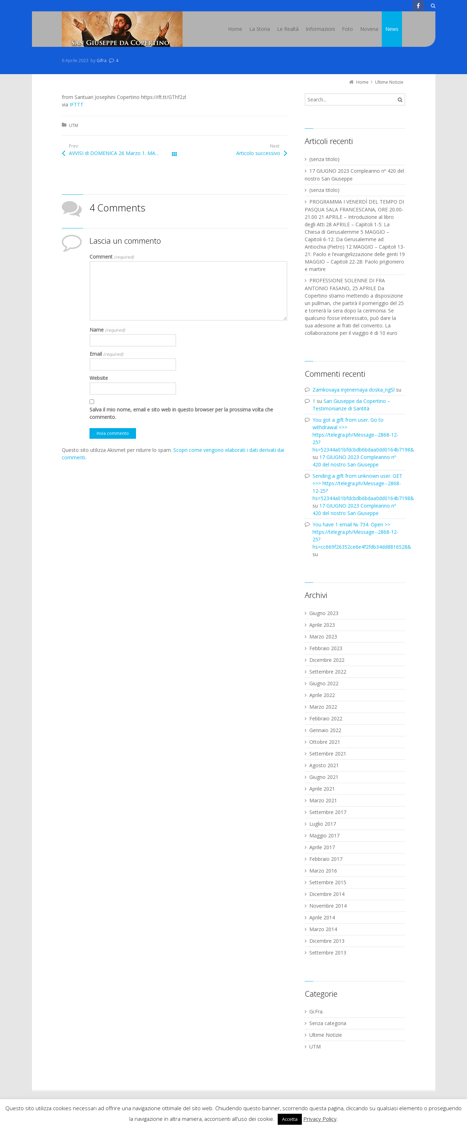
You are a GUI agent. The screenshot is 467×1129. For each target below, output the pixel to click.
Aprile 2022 (322, 695)
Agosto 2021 (324, 765)
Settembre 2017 (327, 812)
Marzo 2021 (323, 800)
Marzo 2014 (323, 929)
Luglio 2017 (322, 823)
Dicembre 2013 (326, 940)
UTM (73, 125)
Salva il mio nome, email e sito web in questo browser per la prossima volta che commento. (181, 413)
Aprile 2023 (322, 624)
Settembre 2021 (327, 753)
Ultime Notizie (325, 1034)
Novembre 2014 (328, 905)
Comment (111, 256)
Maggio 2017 (324, 835)
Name (107, 329)
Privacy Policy (320, 1118)
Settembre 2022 (327, 671)
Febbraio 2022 (325, 718)
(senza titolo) (324, 159)
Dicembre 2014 (326, 894)
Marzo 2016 (323, 870)
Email (106, 353)
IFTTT (76, 104)
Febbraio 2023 (325, 648)
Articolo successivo (258, 153)
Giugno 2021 (323, 777)
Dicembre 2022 (326, 660)
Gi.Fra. (316, 1011)
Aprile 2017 (322, 847)
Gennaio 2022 (325, 730)
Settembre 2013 (327, 952)
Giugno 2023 (323, 613)
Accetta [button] (290, 1119)
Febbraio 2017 (325, 859)
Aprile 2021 (322, 788)
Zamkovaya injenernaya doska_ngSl (354, 389)
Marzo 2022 (323, 706)
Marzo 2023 (323, 636)
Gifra (102, 60)
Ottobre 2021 (324, 741)
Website (98, 378)
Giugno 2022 (323, 683)
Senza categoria (327, 1023)
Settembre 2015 (327, 882)
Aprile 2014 (322, 917)
